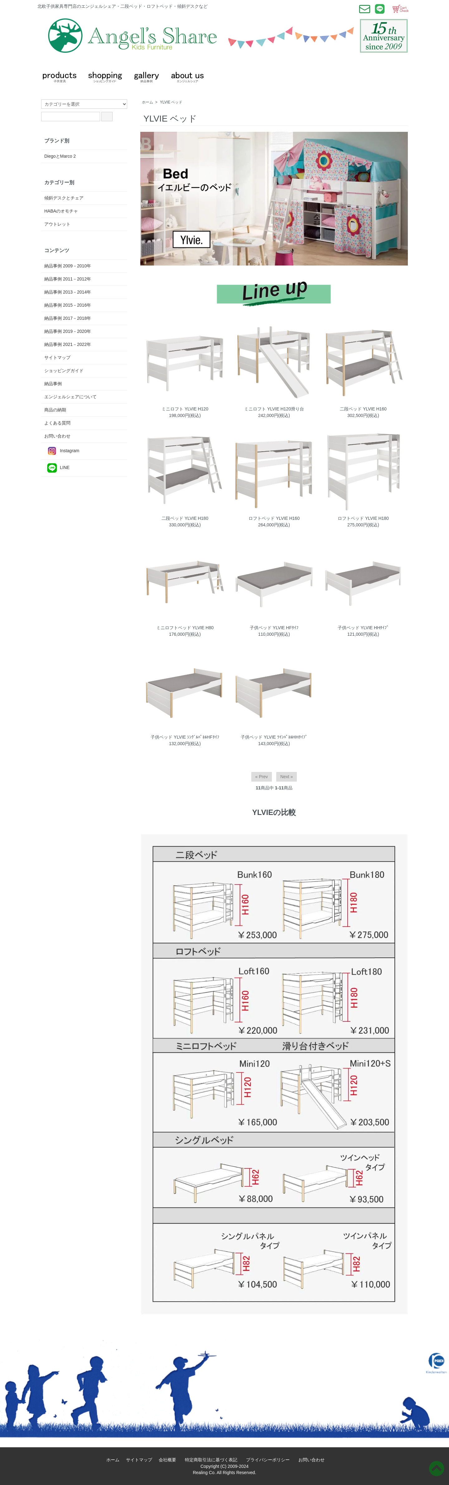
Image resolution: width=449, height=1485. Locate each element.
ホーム (147, 102)
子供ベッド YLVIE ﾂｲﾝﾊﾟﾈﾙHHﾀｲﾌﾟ (274, 737)
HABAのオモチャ (61, 210)
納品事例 (53, 383)
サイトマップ (57, 357)
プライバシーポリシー (270, 1459)
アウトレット (57, 224)
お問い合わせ (57, 436)
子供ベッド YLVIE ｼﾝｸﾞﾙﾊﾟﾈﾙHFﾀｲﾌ (185, 737)
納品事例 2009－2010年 (67, 265)
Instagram (61, 451)
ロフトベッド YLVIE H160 (274, 518)
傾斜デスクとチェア (64, 197)
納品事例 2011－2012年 (67, 278)
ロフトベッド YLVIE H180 (363, 518)
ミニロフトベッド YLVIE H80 (185, 627)
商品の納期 (55, 409)
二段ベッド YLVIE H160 (363, 408)
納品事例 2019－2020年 (67, 331)
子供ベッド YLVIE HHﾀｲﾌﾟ (363, 627)
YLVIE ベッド (171, 102)
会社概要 (170, 1459)
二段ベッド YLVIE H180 (185, 518)
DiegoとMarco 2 (60, 156)
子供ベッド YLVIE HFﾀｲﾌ (274, 627)
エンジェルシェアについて (70, 396)
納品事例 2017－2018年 (67, 318)
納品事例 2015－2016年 (67, 305)
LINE (57, 468)
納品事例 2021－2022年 (67, 344)
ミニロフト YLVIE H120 (185, 408)
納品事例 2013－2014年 (67, 292)
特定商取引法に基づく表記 (213, 1459)
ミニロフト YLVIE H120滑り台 (274, 408)
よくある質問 (57, 422)
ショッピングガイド (64, 370)
